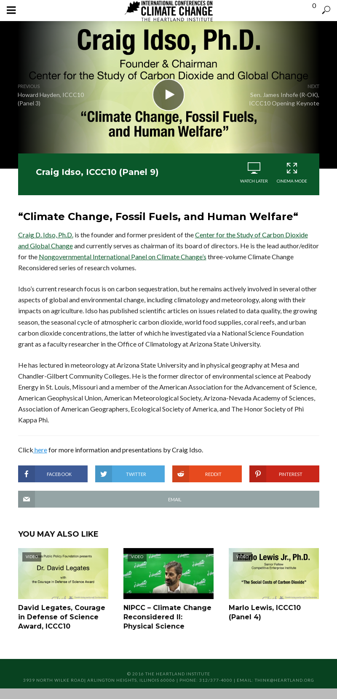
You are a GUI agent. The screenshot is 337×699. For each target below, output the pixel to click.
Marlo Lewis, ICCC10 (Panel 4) (265, 612)
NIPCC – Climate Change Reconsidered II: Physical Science (167, 617)
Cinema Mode (292, 172)
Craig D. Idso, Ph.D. (45, 235)
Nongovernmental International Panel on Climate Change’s (122, 257)
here (40, 450)
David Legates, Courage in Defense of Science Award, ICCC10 (61, 617)
